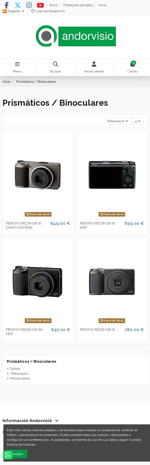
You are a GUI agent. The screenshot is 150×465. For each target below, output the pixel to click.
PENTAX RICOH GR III (97, 329)
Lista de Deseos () (47, 11)
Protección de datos (78, 5)
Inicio (103, 5)
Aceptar (17, 454)
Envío (54, 5)
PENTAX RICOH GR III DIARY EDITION (23, 225)
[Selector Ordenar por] (118, 120)
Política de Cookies (21, 445)
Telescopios (19, 373)
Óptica (15, 369)
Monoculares (20, 378)
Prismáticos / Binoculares (31, 361)
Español (14, 11)
